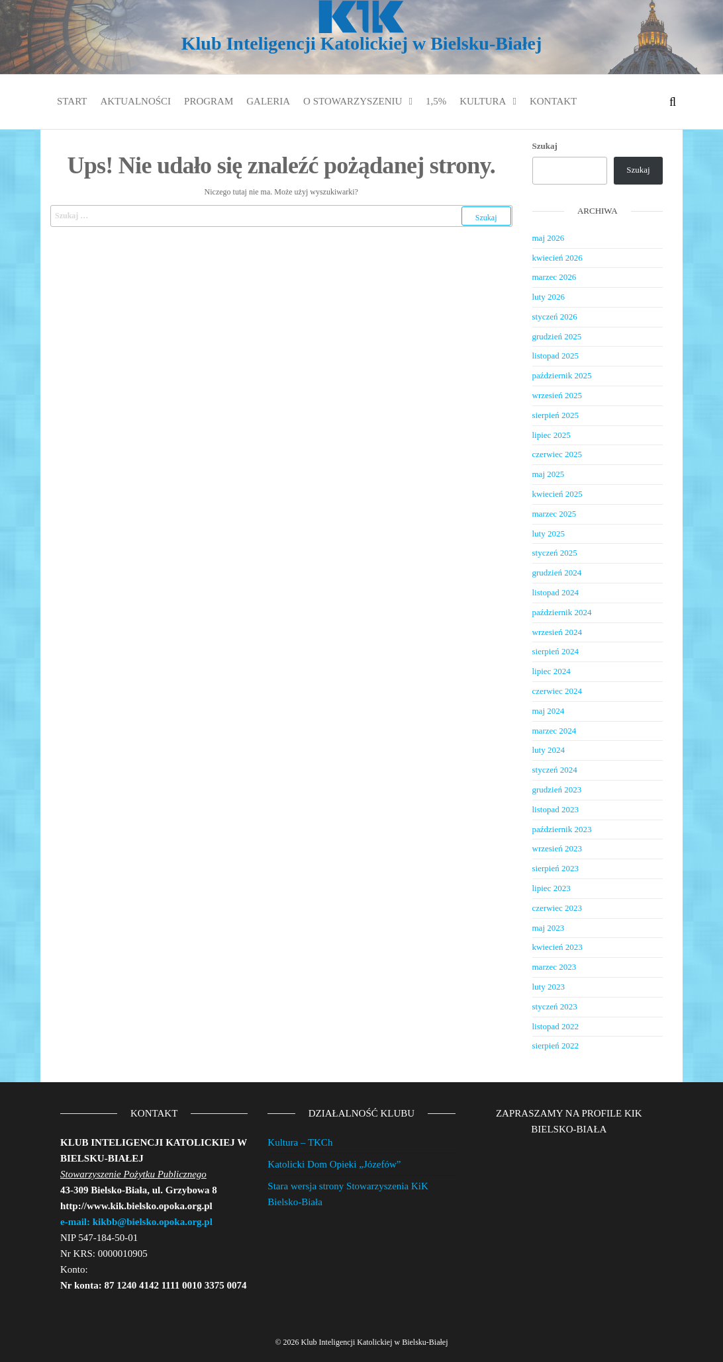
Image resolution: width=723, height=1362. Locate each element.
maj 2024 (548, 711)
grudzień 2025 (557, 336)
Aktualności (135, 101)
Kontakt (553, 101)
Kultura (482, 101)
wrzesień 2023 (557, 848)
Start (72, 101)
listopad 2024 (555, 592)
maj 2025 (548, 474)
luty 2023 (548, 987)
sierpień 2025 (555, 415)
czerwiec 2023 (557, 908)
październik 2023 (562, 829)
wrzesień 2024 (557, 632)
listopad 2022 (555, 1026)
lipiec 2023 (551, 888)
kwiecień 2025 (557, 494)
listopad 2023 (555, 809)
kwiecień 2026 (557, 258)
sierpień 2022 (555, 1045)
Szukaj (544, 146)
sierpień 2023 (555, 868)
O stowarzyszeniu (352, 101)
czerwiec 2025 (557, 454)
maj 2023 (548, 928)
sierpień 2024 (555, 651)
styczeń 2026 (554, 316)
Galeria (268, 101)
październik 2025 (562, 375)
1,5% (436, 101)
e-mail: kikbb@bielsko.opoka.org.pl (136, 1221)
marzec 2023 (554, 967)
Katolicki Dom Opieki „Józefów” (334, 1164)
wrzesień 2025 (557, 395)
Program (208, 101)
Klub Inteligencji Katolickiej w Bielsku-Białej (361, 43)
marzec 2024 (554, 731)
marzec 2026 (554, 277)
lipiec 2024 (551, 671)
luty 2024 (548, 750)
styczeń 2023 (554, 1006)
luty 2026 (548, 297)
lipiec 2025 (551, 435)
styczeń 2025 (554, 553)
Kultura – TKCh (299, 1142)
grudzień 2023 (557, 789)
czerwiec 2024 (557, 691)
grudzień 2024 (557, 572)
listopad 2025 (555, 356)
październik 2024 (562, 612)
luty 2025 (548, 533)
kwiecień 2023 (557, 947)
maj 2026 (548, 238)
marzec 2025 (554, 514)
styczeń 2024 (554, 770)
